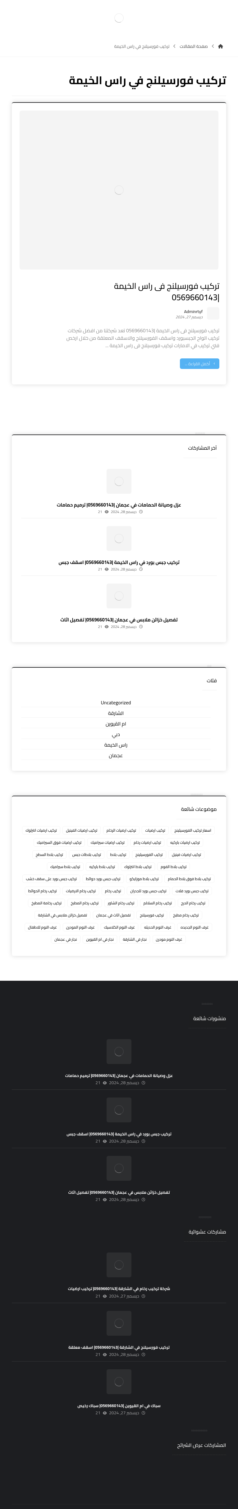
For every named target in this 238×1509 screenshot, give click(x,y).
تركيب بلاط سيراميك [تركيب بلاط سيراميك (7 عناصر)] (65, 851)
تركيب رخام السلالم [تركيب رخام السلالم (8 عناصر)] (158, 887)
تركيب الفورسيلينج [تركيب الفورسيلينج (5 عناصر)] (149, 839)
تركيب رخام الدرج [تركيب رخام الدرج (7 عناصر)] (193, 887)
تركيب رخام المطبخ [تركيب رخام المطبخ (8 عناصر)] (85, 887)
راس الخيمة (116, 729)
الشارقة (116, 698)
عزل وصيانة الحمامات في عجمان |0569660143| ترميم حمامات (119, 489)
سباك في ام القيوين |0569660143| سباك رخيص (118, 1390)
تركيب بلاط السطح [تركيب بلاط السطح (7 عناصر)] (49, 839)
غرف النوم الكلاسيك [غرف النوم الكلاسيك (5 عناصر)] (119, 912)
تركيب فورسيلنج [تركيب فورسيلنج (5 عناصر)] (152, 899)
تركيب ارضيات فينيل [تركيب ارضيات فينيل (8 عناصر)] (186, 839)
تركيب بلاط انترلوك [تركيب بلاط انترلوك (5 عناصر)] (138, 851)
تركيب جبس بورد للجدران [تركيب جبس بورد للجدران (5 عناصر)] (148, 875)
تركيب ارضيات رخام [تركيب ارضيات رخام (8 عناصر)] (147, 827)
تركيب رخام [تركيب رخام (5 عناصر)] (113, 875)
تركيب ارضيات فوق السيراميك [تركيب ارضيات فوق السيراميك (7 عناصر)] (59, 827)
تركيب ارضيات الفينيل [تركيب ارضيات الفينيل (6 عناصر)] (81, 815)
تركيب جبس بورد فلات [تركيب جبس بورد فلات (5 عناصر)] (192, 875)
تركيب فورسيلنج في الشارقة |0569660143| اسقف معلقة (119, 1332)
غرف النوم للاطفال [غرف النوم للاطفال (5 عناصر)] (42, 912)
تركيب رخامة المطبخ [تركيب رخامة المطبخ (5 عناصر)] (46, 887)
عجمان (116, 740)
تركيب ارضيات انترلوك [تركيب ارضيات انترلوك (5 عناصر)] (41, 815)
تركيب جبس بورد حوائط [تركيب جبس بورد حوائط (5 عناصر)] (103, 863)
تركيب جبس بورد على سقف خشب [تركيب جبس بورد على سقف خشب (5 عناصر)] (51, 863)
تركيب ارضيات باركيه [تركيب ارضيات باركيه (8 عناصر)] (185, 827)
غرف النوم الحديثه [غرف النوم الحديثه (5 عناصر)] (158, 912)
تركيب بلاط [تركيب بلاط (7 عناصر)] (118, 839)
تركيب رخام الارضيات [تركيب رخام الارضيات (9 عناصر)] (81, 875)
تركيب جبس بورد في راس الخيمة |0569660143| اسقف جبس (118, 547)
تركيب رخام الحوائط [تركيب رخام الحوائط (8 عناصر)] (42, 875)
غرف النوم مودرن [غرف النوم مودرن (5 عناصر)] (169, 924)
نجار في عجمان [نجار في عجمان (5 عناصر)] (65, 924)
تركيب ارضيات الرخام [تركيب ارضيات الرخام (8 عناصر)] (121, 815)
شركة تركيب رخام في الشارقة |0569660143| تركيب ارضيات (119, 1273)
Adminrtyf (188, 290)
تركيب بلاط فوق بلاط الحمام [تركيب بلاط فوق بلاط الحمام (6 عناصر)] (189, 863)
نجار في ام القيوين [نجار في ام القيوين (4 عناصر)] (100, 924)
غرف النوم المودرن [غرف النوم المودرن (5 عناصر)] (80, 912)
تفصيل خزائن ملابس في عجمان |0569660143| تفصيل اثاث (119, 604)
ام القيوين (116, 708)
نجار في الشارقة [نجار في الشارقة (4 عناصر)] (135, 924)
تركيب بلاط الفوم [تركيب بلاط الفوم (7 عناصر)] (173, 851)
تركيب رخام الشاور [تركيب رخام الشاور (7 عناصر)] (121, 887)
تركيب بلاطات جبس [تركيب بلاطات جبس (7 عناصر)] (86, 839)
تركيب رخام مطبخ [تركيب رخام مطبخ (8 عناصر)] (186, 899)
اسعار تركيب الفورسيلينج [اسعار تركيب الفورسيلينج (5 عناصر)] (192, 815)
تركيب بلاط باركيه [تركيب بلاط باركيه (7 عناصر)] (102, 851)
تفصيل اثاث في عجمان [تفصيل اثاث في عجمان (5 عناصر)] (113, 899)
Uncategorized (116, 687)
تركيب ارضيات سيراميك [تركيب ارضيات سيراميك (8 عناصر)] (108, 827)
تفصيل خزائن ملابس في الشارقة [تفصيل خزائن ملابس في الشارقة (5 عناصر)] (62, 899)
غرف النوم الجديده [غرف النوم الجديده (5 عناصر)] (195, 912)
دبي (116, 719)
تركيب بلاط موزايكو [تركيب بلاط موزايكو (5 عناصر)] (144, 863)
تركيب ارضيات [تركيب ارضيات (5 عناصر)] (155, 815)
